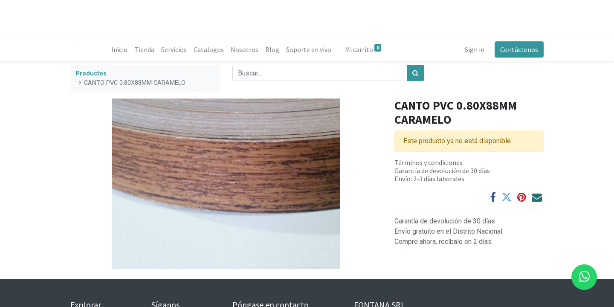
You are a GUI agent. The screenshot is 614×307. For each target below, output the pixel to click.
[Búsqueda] (415, 73)
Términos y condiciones (428, 162)
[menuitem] (119, 49)
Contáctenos (519, 49)
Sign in (474, 49)
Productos (91, 73)
